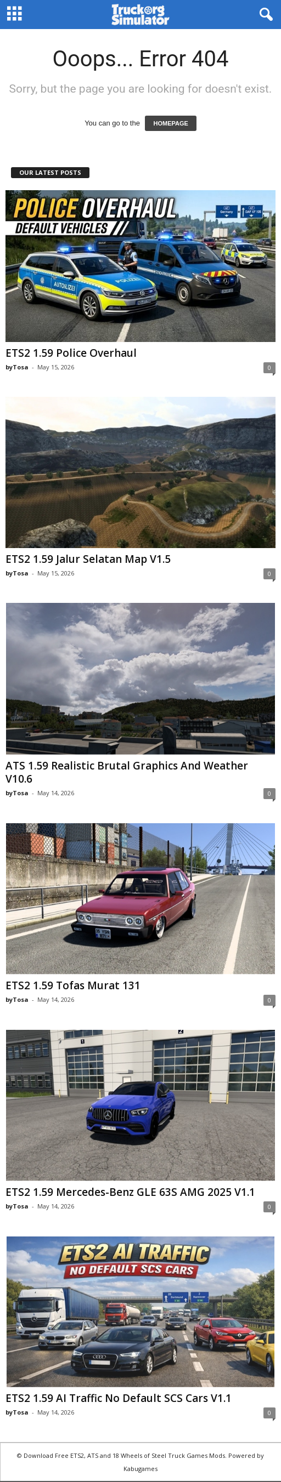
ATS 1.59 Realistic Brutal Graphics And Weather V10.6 (126, 772)
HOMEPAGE (170, 123)
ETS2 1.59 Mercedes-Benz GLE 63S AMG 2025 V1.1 (130, 1192)
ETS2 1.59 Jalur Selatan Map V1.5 (88, 559)
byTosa (17, 367)
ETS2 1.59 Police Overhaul (71, 353)
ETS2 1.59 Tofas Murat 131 (72, 985)
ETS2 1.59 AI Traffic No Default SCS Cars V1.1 (118, 1398)
